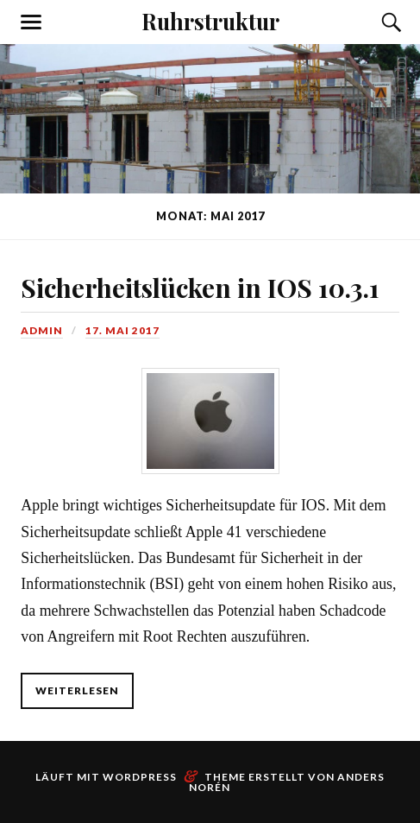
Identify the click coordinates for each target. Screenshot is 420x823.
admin (42, 330)
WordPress (140, 776)
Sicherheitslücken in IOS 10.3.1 (200, 287)
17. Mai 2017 (122, 330)
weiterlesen (77, 690)
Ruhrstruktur (210, 20)
